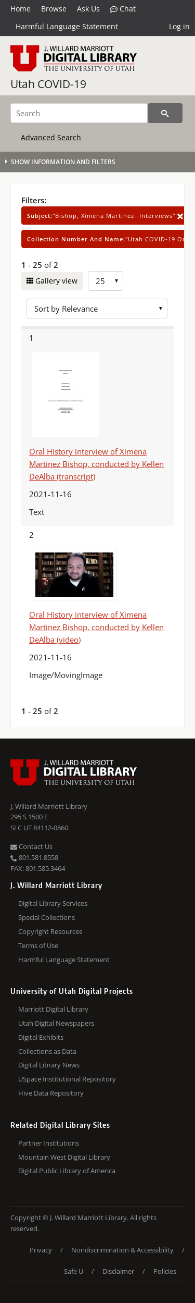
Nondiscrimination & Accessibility (122, 1250)
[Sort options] (97, 308)
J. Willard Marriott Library (48, 806)
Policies (164, 1271)
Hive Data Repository (51, 1093)
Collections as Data (47, 1051)
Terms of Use (38, 945)
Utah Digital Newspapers (56, 1023)
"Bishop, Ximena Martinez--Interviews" (105, 215)
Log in (179, 26)
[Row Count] (105, 281)
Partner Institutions (48, 1143)
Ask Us (88, 9)
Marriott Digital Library (53, 1009)
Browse (54, 9)
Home (20, 9)
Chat (123, 9)
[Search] (79, 113)
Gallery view (55, 281)
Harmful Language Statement (67, 26)
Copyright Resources (50, 931)
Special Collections (46, 917)
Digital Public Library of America (66, 1170)
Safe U (73, 1271)
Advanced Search (51, 137)
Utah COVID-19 (48, 84)
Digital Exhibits (40, 1037)
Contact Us (31, 846)
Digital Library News (49, 1065)
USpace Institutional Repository (67, 1079)
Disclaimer (118, 1271)
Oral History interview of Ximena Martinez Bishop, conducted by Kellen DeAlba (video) (96, 627)
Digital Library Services (52, 903)
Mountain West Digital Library (64, 1157)
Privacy (41, 1250)
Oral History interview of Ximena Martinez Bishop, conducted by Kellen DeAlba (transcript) (96, 464)
